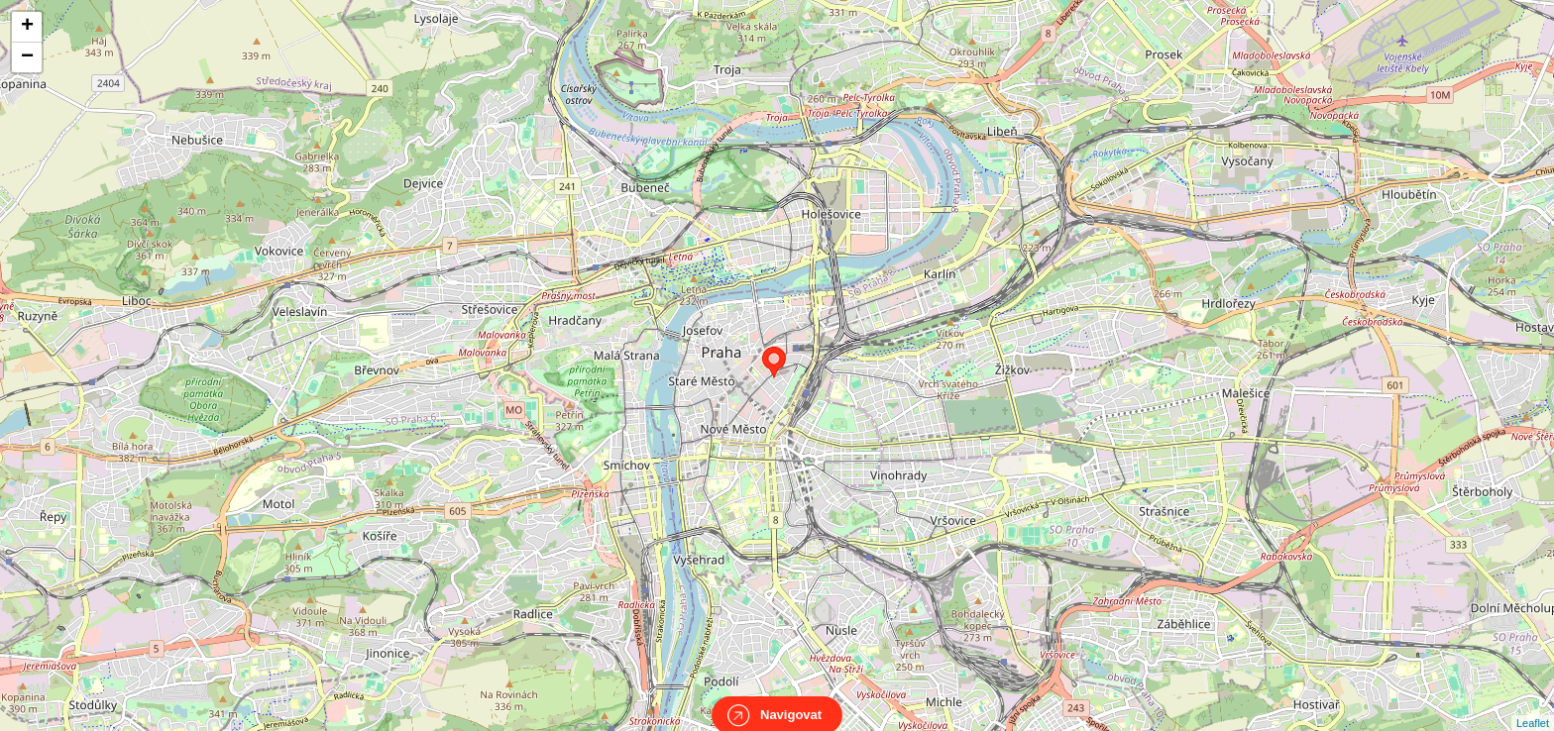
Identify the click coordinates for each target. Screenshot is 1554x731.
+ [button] (27, 27)
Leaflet (1532, 705)
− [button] (27, 57)
